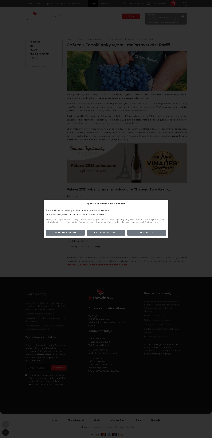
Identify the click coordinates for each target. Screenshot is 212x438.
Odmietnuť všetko (65, 233)
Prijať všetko (146, 233)
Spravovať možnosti (106, 233)
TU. (160, 222)
